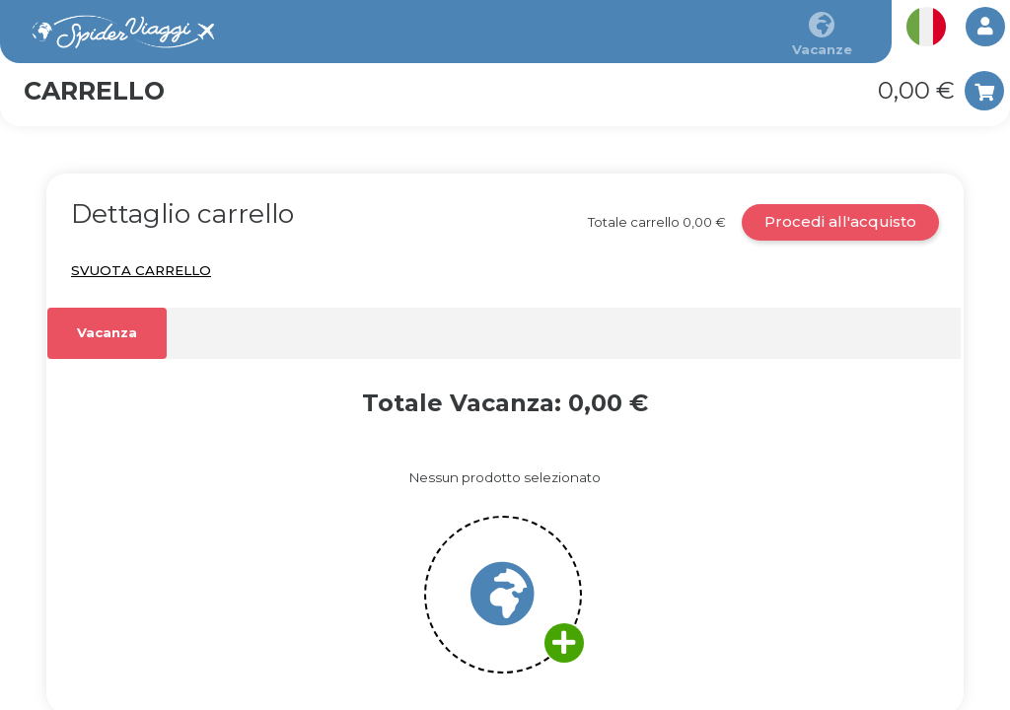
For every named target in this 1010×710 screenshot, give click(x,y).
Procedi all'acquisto (840, 221)
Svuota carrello (141, 270)
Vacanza (107, 332)
